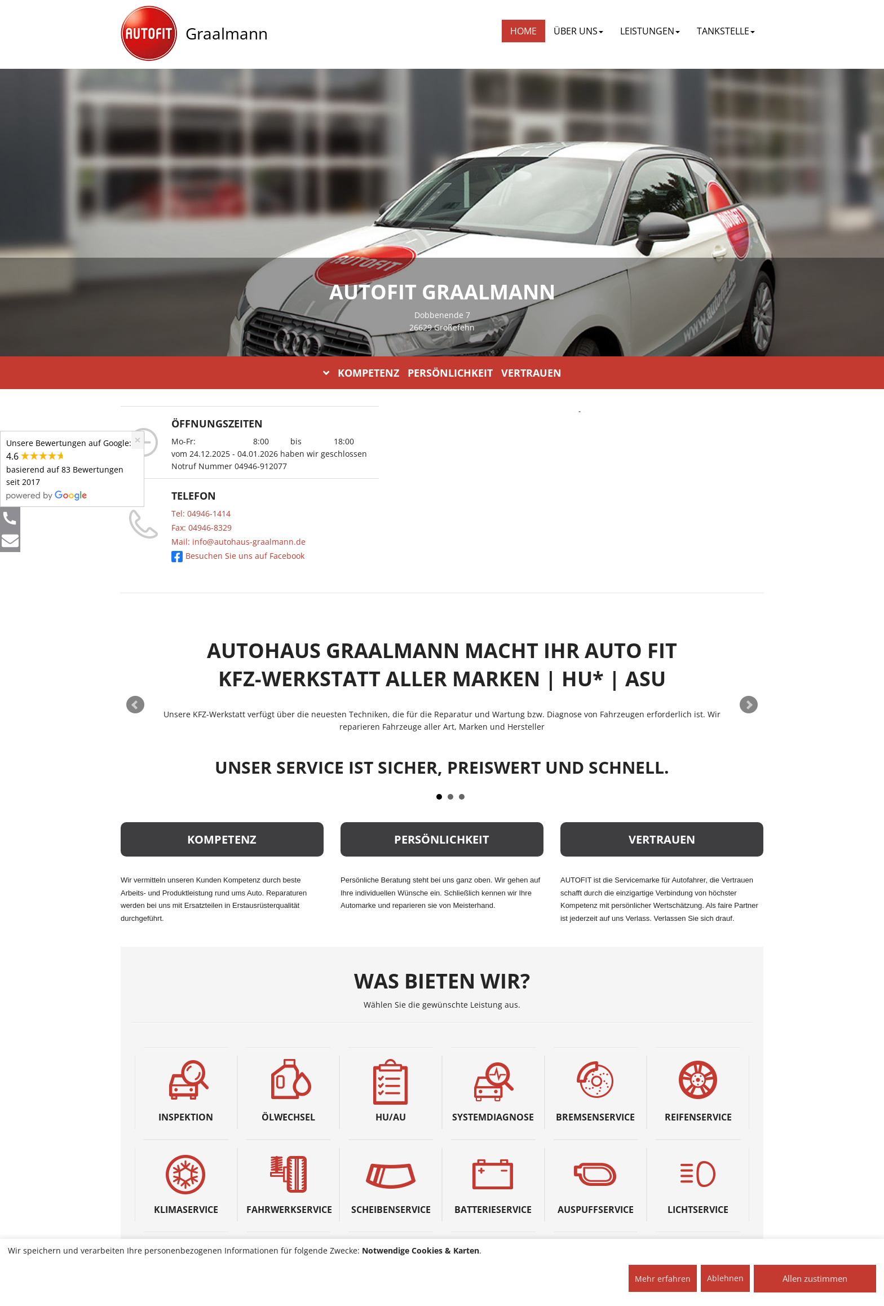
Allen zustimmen (815, 1278)
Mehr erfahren (663, 1278)
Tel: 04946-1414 (201, 513)
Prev (135, 705)
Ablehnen (725, 1278)
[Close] (137, 440)
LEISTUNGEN (650, 31)
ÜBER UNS (578, 31)
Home (523, 31)
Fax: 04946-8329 (201, 527)
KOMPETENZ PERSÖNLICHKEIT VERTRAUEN (442, 373)
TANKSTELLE (726, 31)
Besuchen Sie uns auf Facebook (237, 555)
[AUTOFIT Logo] (148, 34)
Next (749, 705)
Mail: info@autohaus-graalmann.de (238, 541)
